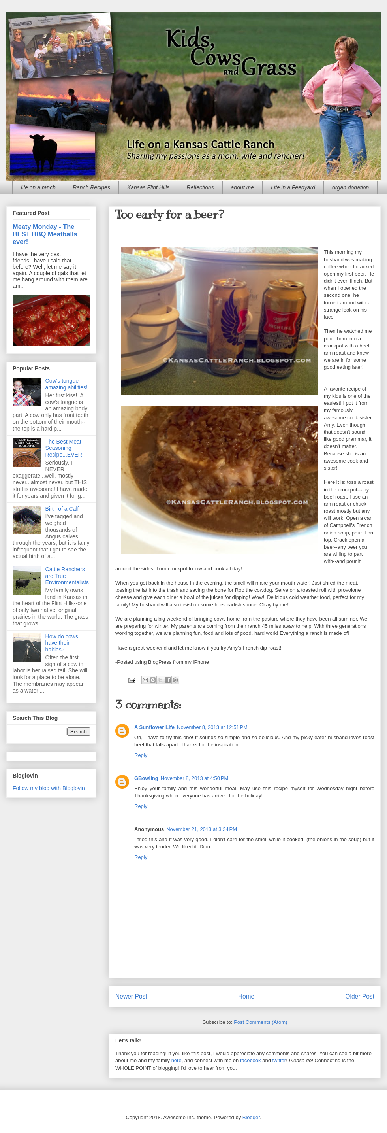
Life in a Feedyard (293, 187)
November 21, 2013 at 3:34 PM (201, 829)
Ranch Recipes (91, 187)
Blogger (251, 1117)
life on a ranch (38, 187)
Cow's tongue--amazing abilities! (66, 384)
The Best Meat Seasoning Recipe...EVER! (64, 448)
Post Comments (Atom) (260, 1022)
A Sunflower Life (154, 727)
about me (242, 187)
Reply (140, 755)
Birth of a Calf (62, 509)
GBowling (146, 778)
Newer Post (131, 996)
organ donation (350, 187)
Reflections (200, 187)
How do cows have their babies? (61, 643)
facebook (250, 1060)
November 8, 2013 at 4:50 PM (195, 778)
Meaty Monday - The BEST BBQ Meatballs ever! (45, 234)
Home (246, 996)
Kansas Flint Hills (148, 187)
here (176, 1060)
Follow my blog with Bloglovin (49, 788)
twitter (279, 1060)
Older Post (359, 996)
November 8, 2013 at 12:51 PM (212, 727)
